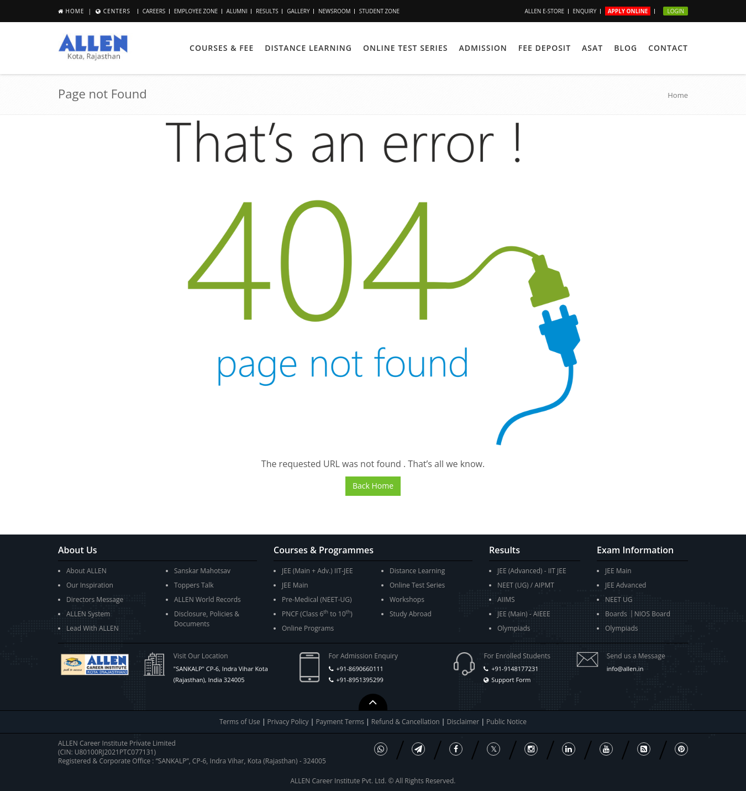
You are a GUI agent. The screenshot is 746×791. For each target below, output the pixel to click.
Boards (616, 614)
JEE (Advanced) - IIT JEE (531, 570)
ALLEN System (88, 614)
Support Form (510, 679)
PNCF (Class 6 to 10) (317, 613)
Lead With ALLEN (92, 628)
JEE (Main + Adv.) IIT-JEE (317, 570)
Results (267, 11)
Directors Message (94, 599)
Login (675, 11)
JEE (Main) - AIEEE (523, 614)
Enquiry (585, 11)
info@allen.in (625, 668)
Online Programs (308, 628)
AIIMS (506, 599)
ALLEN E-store (544, 11)
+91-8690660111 (359, 668)
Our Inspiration (89, 585)
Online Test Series (405, 48)
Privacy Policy (288, 721)
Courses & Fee (222, 48)
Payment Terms (341, 721)
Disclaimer (464, 721)
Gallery (298, 11)
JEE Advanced (625, 585)
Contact (668, 48)
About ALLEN (86, 570)
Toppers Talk (194, 585)
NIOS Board (652, 614)
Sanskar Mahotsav (202, 570)
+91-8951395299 (359, 679)
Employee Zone (196, 11)
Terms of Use (239, 721)
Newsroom (334, 11)
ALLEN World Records (207, 599)
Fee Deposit (544, 48)
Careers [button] (154, 11)
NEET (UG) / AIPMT (525, 585)
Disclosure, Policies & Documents (206, 618)
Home (75, 11)
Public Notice (506, 721)
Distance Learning (308, 48)
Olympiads (513, 628)
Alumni (237, 11)
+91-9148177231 (514, 668)
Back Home (373, 485)
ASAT (592, 48)
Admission (483, 48)
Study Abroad (411, 614)
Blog (625, 48)
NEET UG (619, 599)
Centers (116, 11)
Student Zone (379, 11)
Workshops (407, 599)
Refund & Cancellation (406, 721)
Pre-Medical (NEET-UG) (317, 599)
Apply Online (628, 11)
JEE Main (295, 585)
